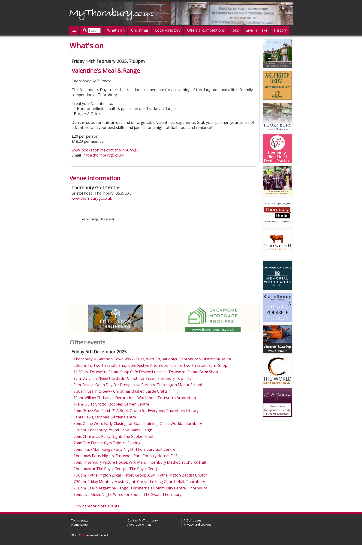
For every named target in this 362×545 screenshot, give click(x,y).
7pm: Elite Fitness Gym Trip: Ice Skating (107, 442)
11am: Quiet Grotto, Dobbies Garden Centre (111, 404)
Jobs (235, 30)
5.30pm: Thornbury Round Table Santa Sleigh (112, 429)
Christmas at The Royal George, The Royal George (116, 468)
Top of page (79, 520)
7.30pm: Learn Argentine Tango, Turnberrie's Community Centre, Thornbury (140, 488)
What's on (116, 30)
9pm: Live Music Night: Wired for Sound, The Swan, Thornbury (127, 494)
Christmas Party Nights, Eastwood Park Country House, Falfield (128, 455)
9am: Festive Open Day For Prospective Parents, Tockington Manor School (137, 384)
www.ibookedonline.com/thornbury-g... (105, 150)
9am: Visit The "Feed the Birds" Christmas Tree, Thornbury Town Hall (133, 378)
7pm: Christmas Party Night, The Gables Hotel (113, 436)
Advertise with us (139, 524)
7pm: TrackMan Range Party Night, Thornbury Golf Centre (124, 449)
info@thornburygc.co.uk (103, 155)
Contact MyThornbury (142, 520)
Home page (79, 524)
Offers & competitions (206, 30)
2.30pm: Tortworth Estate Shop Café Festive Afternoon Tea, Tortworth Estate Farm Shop (150, 365)
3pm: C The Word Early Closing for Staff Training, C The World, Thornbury (137, 423)
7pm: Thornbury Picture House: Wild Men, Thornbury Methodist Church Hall (139, 462)
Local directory (168, 30)
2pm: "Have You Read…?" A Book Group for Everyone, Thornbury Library (136, 410)
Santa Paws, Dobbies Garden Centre (104, 417)
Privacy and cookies (197, 524)
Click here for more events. (96, 506)
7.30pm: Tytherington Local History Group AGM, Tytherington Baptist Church (140, 475)
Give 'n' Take (256, 30)
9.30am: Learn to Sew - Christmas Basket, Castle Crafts (120, 391)
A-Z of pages (193, 520)
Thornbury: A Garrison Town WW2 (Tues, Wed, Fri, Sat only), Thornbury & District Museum (152, 358)
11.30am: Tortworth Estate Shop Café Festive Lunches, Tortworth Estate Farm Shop (145, 371)
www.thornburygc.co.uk (91, 198)
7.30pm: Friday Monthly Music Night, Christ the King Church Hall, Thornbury (139, 481)
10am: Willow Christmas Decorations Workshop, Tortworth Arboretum (134, 397)
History (280, 30)
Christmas (140, 30)
